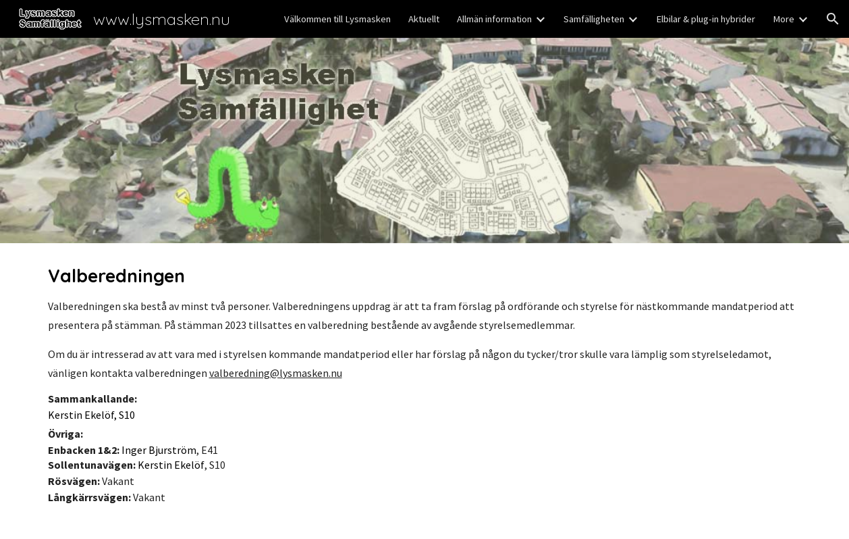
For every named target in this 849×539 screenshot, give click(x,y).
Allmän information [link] (494, 19)
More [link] (783, 19)
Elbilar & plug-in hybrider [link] (705, 19)
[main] (425, 391)
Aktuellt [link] (423, 19)
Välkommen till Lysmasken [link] (337, 19)
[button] (833, 19)
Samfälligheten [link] (594, 19)
